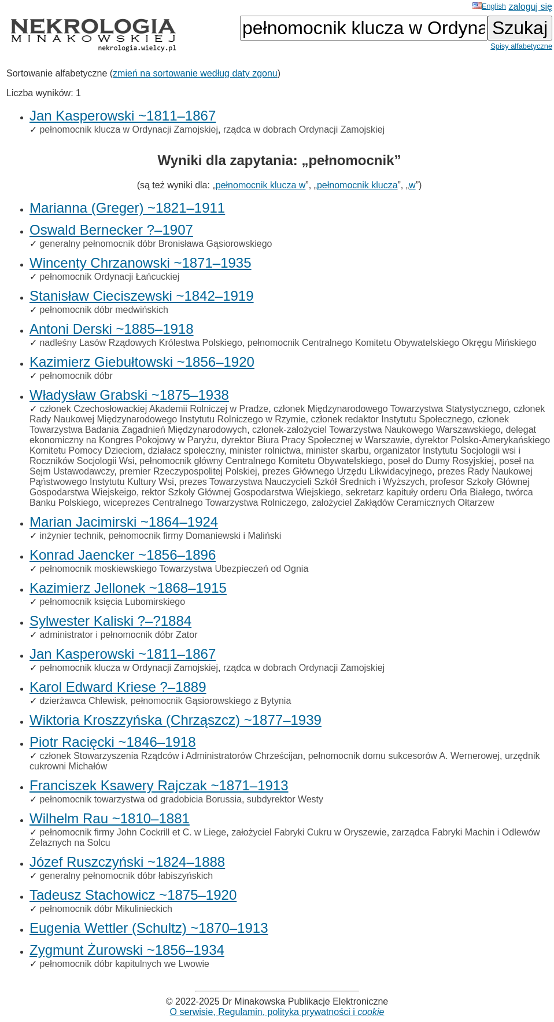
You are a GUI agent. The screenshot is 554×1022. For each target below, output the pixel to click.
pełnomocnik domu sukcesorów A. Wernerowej (404, 756)
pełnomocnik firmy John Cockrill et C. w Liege (132, 832)
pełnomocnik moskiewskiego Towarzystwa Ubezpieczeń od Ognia (173, 569)
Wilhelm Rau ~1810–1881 (109, 818)
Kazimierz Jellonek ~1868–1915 (128, 588)
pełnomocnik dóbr (75, 376)
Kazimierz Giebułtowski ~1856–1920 (141, 362)
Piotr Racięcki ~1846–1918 (112, 742)
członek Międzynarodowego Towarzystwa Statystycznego (391, 409)
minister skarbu (337, 450)
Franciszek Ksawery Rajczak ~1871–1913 (159, 785)
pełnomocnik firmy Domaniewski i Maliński (195, 536)
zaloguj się (530, 7)
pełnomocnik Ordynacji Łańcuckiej (109, 277)
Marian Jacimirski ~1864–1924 (123, 522)
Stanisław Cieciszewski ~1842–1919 (141, 296)
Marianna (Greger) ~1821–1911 (127, 208)
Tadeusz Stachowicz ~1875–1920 (133, 895)
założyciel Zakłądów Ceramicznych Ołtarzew (403, 503)
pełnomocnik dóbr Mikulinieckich (105, 909)
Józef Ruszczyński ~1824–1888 (127, 862)
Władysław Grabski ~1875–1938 (129, 395)
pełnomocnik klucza (357, 185)
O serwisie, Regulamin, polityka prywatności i (277, 1012)
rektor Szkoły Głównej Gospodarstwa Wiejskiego (241, 492)
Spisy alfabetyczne (521, 46)
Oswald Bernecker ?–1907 (111, 230)
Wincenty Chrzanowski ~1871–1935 (140, 263)
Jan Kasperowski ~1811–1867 (122, 115)
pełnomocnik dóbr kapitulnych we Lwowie (124, 964)
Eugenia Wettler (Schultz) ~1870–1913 (148, 928)
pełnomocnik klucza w (261, 185)
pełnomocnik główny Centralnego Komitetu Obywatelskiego (261, 461)
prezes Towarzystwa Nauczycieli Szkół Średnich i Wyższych (302, 482)
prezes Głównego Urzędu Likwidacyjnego (348, 471)
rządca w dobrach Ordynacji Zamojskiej (304, 129)
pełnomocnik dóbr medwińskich (103, 310)
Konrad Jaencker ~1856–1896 (122, 555)
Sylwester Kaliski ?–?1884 (110, 621)
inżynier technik (71, 536)
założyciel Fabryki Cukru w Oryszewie (309, 832)
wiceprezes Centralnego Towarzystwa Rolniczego (205, 503)
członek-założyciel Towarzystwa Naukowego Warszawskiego (376, 430)
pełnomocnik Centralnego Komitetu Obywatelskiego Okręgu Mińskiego (392, 343)
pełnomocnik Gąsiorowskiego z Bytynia (211, 701)
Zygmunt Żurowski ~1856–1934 (126, 950)
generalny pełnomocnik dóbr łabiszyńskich (126, 876)
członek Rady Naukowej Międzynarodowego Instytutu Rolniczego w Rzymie (287, 414)
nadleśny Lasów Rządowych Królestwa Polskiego (140, 343)
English (489, 6)
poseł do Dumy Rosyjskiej (441, 461)
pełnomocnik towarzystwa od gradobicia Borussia (140, 799)
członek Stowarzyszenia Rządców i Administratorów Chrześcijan (170, 756)
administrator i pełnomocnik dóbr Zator (118, 635)
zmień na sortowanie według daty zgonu (195, 73)
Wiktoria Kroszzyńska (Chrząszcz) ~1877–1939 (175, 720)
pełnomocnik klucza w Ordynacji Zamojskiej (128, 129)
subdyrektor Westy (285, 799)
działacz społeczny (186, 450)
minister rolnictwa (265, 450)
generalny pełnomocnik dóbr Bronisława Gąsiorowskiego (155, 244)
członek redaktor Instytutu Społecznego (391, 419)
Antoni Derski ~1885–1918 (111, 329)
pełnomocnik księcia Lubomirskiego (112, 602)
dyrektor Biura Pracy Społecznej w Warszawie (315, 440)
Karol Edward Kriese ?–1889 (117, 687)
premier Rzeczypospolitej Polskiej (188, 471)
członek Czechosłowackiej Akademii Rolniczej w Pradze (153, 409)
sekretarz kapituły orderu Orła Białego (423, 492)
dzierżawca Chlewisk (82, 701)
